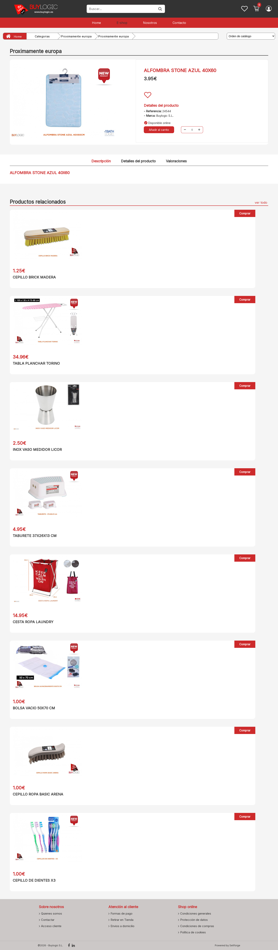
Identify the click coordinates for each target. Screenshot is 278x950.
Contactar (47, 919)
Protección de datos (194, 919)
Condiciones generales (195, 913)
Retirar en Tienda (122, 919)
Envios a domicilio (122, 926)
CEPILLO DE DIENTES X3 (34, 880)
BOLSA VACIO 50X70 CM (34, 708)
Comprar (244, 213)
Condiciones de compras (197, 926)
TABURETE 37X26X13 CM (35, 536)
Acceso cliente (51, 926)
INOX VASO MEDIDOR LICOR (37, 449)
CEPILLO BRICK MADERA (34, 277)
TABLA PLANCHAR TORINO (36, 363)
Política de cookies (193, 932)
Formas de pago (121, 913)
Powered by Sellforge (227, 945)
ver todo (261, 202)
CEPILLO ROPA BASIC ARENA (38, 794)
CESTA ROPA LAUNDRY (33, 622)
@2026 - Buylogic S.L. (50, 945)
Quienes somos (51, 913)
